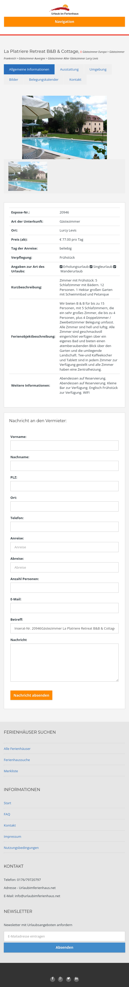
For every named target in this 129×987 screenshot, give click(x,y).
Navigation (64, 21)
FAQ (7, 814)
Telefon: (17, 518)
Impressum (12, 836)
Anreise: (17, 538)
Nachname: (19, 457)
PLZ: (13, 477)
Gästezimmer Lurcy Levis (84, 58)
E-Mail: (15, 599)
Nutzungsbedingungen (21, 847)
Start (7, 803)
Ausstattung (69, 69)
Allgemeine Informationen (29, 69)
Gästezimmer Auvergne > (33, 58)
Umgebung (97, 69)
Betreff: (16, 619)
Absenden (64, 947)
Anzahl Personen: (24, 579)
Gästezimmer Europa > (96, 52)
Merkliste (11, 771)
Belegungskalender (44, 79)
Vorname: (18, 436)
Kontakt (75, 79)
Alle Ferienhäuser (17, 748)
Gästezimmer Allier (59, 58)
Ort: (13, 497)
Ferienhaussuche (17, 760)
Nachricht (18, 639)
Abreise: (17, 558)
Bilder (13, 79)
